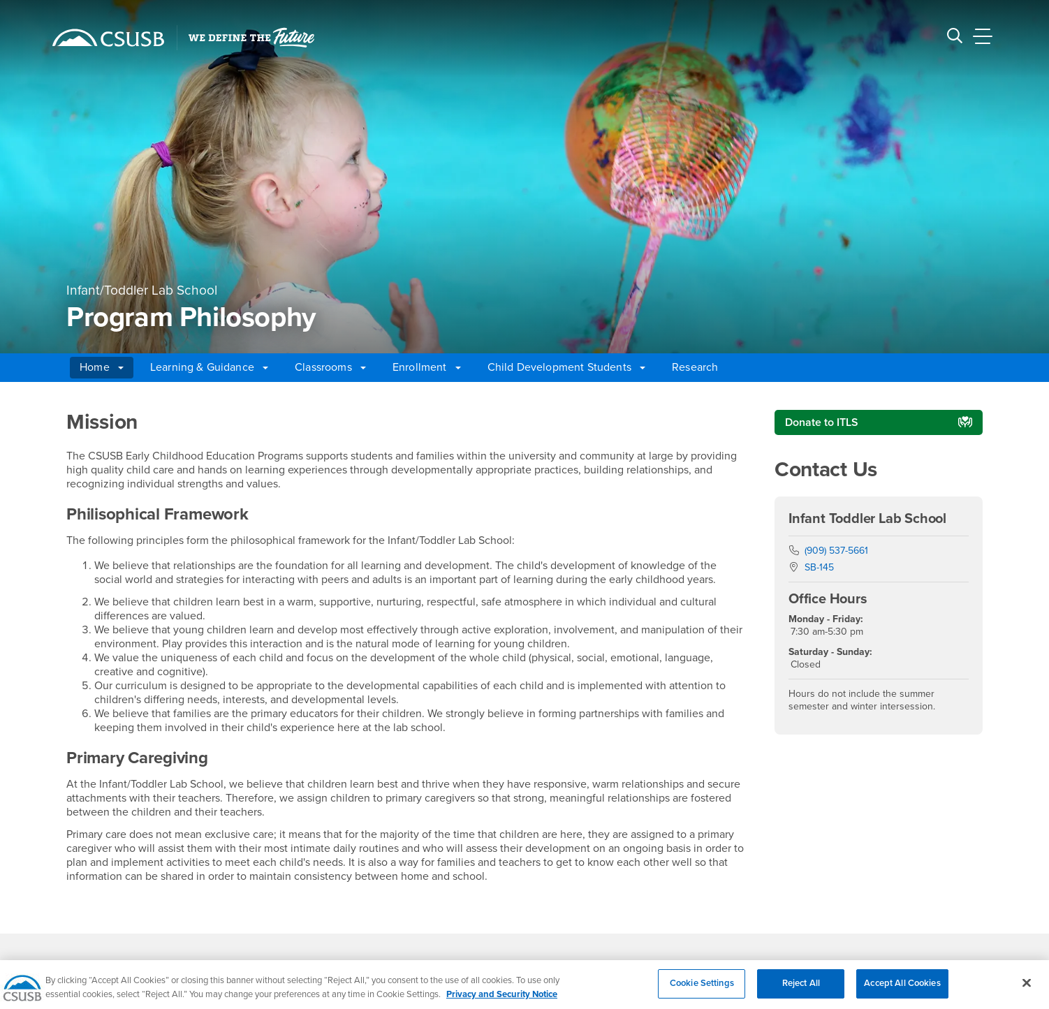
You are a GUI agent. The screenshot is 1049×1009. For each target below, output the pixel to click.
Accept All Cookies (902, 990)
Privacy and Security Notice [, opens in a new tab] (501, 1001)
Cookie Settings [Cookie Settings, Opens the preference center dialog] (702, 990)
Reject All (801, 990)
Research (695, 367)
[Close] (1026, 990)
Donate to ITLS (821, 422)
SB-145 (819, 567)
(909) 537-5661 (836, 551)
